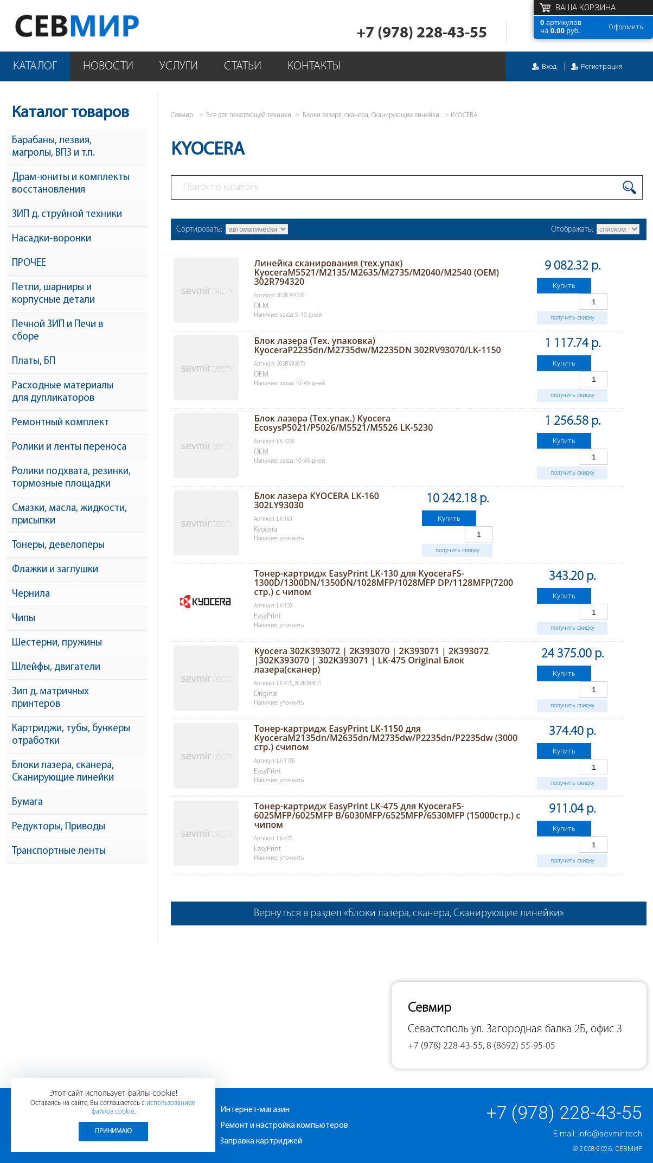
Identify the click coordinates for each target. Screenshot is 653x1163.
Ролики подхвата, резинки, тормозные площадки (71, 478)
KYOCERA (464, 115)
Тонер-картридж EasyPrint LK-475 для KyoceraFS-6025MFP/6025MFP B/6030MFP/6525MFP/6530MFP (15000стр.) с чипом (387, 815)
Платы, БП (33, 361)
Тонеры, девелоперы (58, 545)
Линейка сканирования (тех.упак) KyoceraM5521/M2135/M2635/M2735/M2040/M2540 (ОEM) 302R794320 (376, 272)
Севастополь (438, 1029)
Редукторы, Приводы (58, 827)
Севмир (628, 1149)
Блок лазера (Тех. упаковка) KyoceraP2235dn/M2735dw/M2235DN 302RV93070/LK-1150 (377, 345)
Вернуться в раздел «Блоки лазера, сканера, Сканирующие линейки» (409, 913)
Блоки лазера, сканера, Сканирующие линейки (63, 772)
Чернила (31, 594)
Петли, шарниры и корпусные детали (53, 294)
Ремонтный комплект (60, 423)
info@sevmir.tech (610, 1134)
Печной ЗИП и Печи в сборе (57, 330)
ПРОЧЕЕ (29, 263)
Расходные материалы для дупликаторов (62, 392)
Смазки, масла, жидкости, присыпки (69, 514)
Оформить (626, 27)
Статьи (242, 66)
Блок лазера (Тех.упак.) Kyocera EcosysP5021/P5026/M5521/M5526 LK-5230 (343, 422)
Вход (549, 66)
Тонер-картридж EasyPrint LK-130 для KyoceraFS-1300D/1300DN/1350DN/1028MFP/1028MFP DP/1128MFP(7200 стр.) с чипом (383, 582)
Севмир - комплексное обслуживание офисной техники (99, 25)
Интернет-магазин (255, 1110)
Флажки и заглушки (55, 570)
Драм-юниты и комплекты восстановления (71, 183)
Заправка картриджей (261, 1141)
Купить (564, 286)
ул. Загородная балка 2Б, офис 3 (546, 1029)
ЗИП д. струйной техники (67, 214)
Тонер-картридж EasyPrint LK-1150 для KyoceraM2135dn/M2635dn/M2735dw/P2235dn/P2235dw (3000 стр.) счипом (385, 738)
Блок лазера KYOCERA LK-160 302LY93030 (316, 500)
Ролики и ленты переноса (69, 447)
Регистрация (602, 66)
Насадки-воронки (51, 239)
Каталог (35, 66)
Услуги (178, 66)
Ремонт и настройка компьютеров (284, 1125)
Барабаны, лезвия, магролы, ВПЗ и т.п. (53, 147)
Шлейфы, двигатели (56, 667)
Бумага (27, 802)
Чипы (23, 619)
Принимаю (113, 1131)
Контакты (314, 66)
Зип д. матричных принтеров (50, 698)
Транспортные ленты (59, 851)
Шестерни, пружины (57, 643)
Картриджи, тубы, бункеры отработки (71, 735)
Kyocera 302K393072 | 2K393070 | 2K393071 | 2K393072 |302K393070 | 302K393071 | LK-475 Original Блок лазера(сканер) (371, 660)
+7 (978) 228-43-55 (421, 33)
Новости (108, 66)
